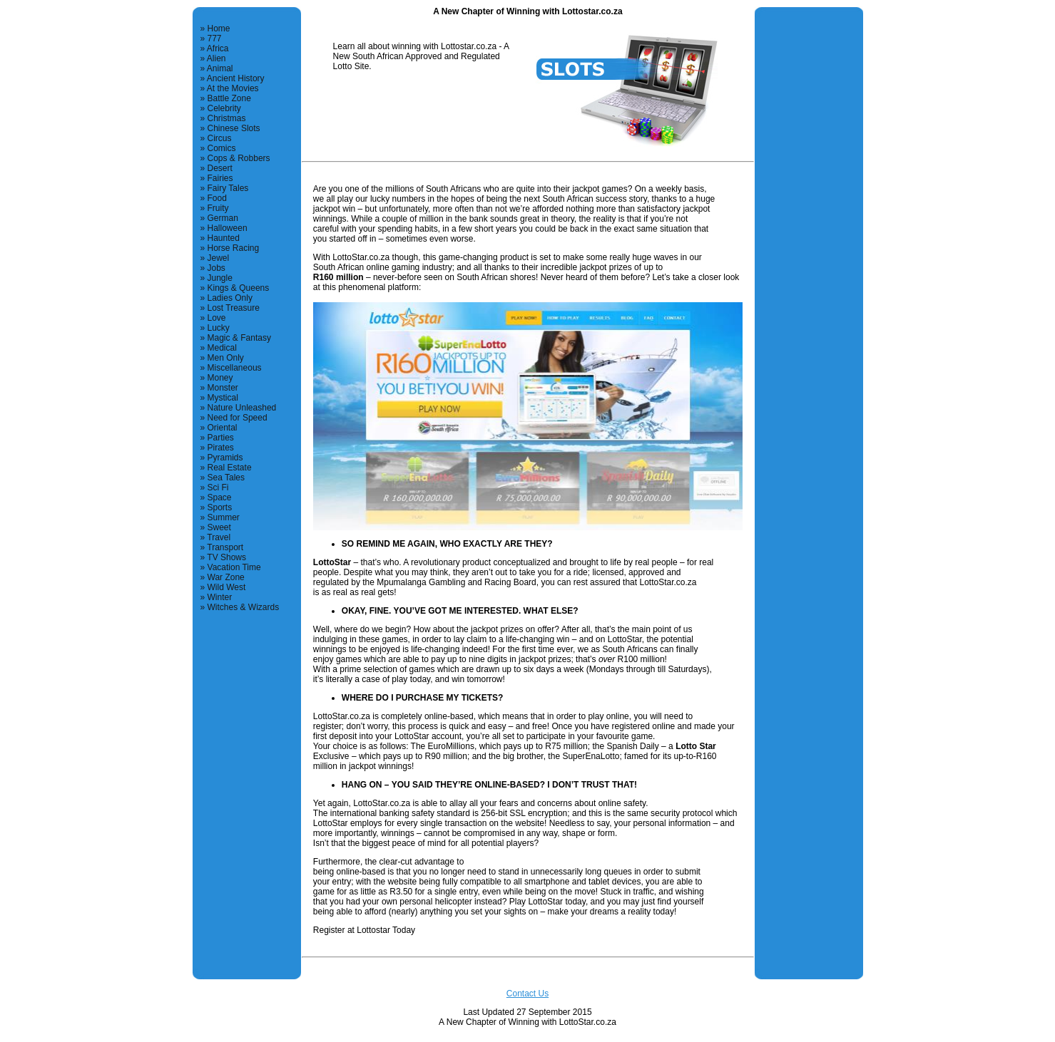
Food (217, 198)
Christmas (227, 118)
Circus (220, 138)
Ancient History (236, 78)
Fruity (218, 208)
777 (215, 38)
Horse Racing (234, 248)
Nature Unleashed (242, 408)
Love (217, 318)
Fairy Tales (228, 188)
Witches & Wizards (244, 607)
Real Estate (230, 468)
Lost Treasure (234, 308)
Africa (218, 48)
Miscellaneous (235, 368)
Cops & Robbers (239, 158)
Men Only (226, 358)
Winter (220, 597)
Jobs (216, 268)
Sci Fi (218, 487)
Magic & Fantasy (239, 338)
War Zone (226, 577)
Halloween (228, 228)
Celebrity (224, 108)
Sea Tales (226, 478)
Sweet (219, 527)
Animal (220, 68)
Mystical (223, 398)
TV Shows (226, 557)
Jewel (219, 258)
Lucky (219, 328)
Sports (220, 507)
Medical (222, 348)
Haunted (224, 238)
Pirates (221, 448)
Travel (218, 537)
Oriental (223, 428)
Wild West (227, 587)
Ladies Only (230, 298)
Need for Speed (237, 418)
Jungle (220, 278)
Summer (224, 517)
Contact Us (527, 994)
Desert (220, 168)
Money (220, 378)
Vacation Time (234, 567)
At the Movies (233, 88)
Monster (223, 388)
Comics (222, 148)
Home (219, 28)
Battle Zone (229, 98)
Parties (221, 438)
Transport (225, 547)
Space (220, 497)
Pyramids (225, 458)
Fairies (220, 178)
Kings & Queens (239, 288)
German (223, 218)
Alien (216, 58)
